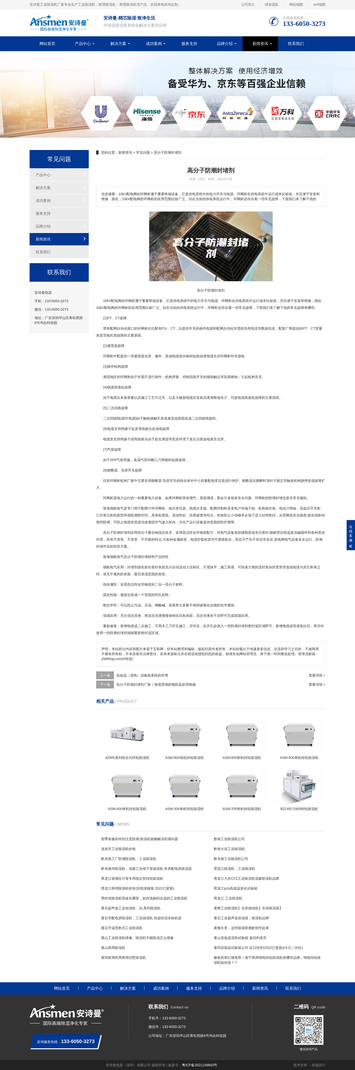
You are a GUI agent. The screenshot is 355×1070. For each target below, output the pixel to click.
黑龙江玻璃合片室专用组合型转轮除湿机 (132, 878)
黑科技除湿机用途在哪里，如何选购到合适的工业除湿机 (144, 898)
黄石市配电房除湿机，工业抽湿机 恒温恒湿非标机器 (141, 918)
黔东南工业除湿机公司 (231, 859)
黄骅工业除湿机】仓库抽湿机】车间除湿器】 (248, 908)
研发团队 (272, 4)
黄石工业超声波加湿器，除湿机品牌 (241, 918)
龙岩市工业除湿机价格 (118, 849)
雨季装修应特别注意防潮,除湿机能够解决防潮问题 (139, 839)
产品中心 (83, 44)
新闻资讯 (260, 44)
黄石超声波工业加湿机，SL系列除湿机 (130, 908)
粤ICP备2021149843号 (199, 1065)
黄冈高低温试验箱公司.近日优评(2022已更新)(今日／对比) (258, 948)
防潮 (272, 498)
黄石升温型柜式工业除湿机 (121, 928)
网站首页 (47, 44)
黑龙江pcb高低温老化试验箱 (235, 888)
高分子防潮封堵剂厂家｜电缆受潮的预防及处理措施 (156, 684)
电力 (197, 301)
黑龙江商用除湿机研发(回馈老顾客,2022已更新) (137, 888)
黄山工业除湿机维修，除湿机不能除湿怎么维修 (137, 938)
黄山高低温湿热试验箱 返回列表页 (240, 938)
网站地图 (296, 4)
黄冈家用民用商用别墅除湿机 (123, 958)
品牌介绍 (225, 44)
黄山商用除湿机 (113, 948)
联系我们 (296, 44)
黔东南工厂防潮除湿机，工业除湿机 (128, 859)
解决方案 (118, 44)
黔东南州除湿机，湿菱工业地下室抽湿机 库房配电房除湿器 (146, 869)
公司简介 (248, 4)
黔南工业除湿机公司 (229, 839)
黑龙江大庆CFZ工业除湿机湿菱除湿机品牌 (246, 878)
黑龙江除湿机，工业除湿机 (234, 869)
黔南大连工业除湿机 (229, 849)
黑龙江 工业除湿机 (228, 898)
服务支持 (189, 44)
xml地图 (319, 4)
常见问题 (143, 152)
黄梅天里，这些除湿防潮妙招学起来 (241, 928)
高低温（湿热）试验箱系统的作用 (142, 675)
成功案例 (154, 44)
